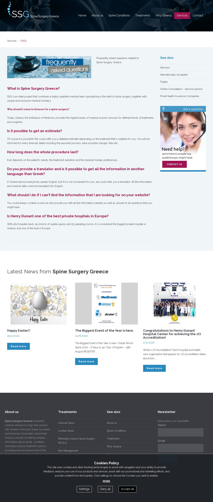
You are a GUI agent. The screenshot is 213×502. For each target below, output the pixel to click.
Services (182, 15)
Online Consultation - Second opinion (181, 89)
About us (97, 15)
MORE (106, 481)
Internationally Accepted (174, 74)
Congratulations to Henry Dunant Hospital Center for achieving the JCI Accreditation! (172, 334)
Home (82, 15)
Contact (198, 15)
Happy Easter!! (18, 330)
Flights (164, 81)
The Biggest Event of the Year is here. (104, 330)
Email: (161, 440)
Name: (161, 425)
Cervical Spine (66, 423)
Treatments (142, 15)
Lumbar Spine (66, 430)
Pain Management (68, 450)
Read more (18, 346)
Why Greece (163, 15)
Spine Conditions (119, 15)
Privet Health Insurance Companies (179, 96)
